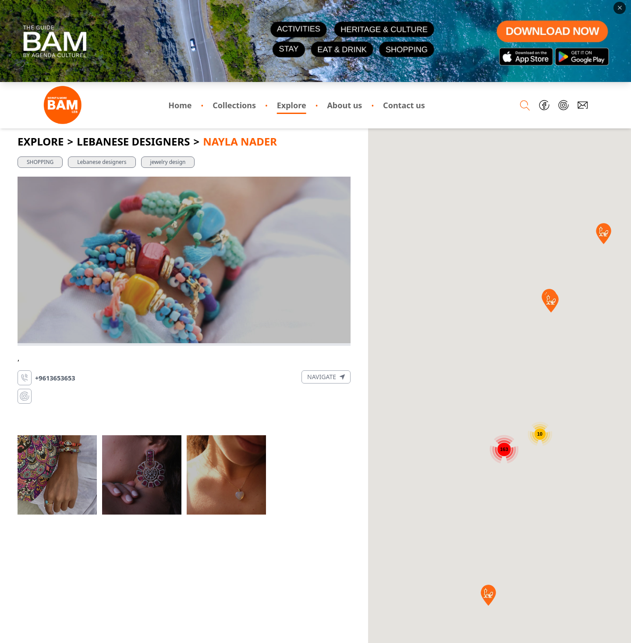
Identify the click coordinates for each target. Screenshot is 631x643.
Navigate (326, 377)
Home (179, 105)
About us (344, 105)
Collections (234, 105)
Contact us (404, 105)
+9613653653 (55, 377)
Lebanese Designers (133, 141)
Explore (291, 105)
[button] (488, 595)
